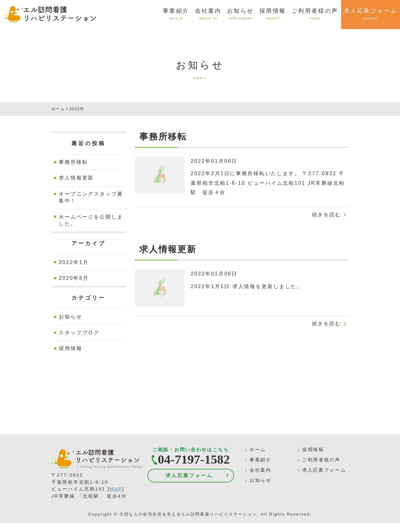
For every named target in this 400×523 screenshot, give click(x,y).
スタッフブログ (79, 332)
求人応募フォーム (189, 475)
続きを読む (326, 214)
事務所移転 (73, 162)
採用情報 (273, 14)
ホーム (258, 449)
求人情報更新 (76, 177)
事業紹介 (176, 14)
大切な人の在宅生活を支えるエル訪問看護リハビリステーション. (189, 514)
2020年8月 (74, 278)
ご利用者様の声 (315, 14)
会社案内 (208, 14)
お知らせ (240, 14)
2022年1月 (74, 262)
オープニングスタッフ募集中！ (91, 197)
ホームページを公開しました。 (91, 220)
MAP (116, 488)
